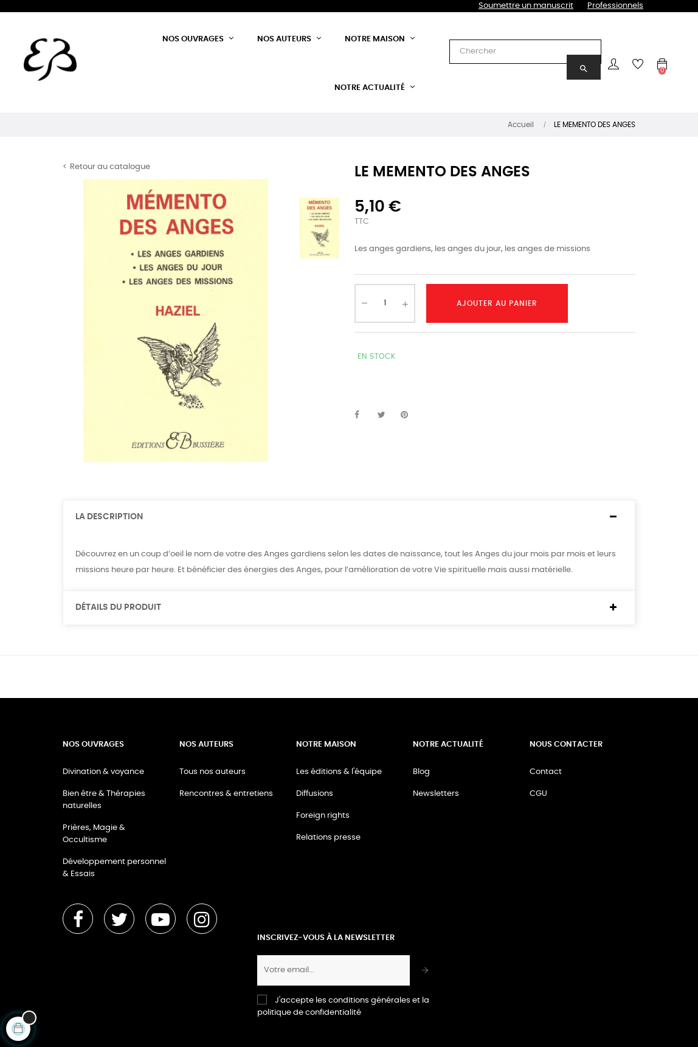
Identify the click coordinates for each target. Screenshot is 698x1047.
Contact (546, 772)
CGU (538, 794)
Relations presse (328, 837)
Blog (421, 772)
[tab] (349, 517)
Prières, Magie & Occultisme (94, 834)
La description (109, 517)
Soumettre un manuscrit (526, 6)
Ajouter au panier (497, 303)
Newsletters (436, 794)
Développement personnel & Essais (114, 868)
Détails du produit (118, 607)
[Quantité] (385, 303)
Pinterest (410, 415)
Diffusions (314, 794)
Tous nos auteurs (212, 772)
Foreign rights (323, 816)
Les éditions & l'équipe (339, 772)
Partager (363, 415)
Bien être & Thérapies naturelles (104, 800)
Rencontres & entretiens (226, 794)
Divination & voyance (103, 772)
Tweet (387, 415)
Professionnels (615, 6)
